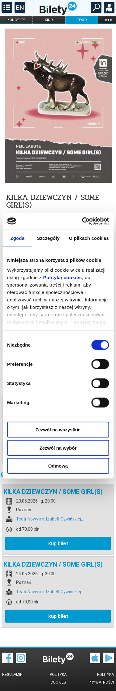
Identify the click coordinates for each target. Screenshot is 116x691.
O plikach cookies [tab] (89, 238)
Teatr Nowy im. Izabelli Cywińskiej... (50, 519)
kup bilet (58, 543)
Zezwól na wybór (57, 447)
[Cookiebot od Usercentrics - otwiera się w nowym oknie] (82, 221)
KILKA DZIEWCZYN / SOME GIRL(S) (53, 491)
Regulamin (12, 674)
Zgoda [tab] (17, 238)
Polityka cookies (58, 678)
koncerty (16, 20)
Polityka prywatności (101, 678)
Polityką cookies (62, 277)
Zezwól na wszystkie (58, 429)
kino (49, 20)
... (108, 19)
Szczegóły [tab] (48, 238)
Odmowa (58, 466)
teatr (82, 20)
